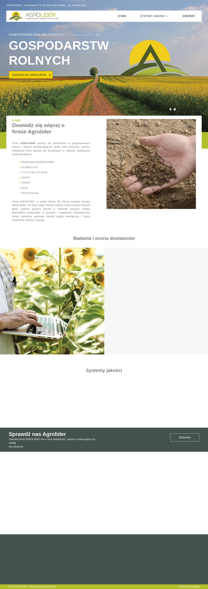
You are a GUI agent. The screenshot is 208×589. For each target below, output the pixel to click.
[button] (170, 109)
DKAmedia (194, 587)
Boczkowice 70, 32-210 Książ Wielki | (45, 5)
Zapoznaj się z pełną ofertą (31, 74)
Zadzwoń (185, 437)
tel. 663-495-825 (77, 5)
